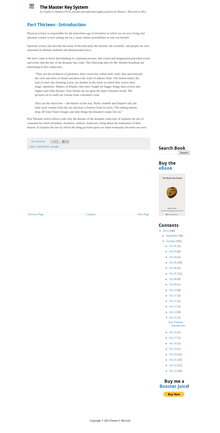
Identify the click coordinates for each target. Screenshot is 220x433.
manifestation (43, 146)
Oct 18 (173, 343)
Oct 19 (173, 348)
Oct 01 (173, 246)
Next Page (143, 214)
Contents (91, 214)
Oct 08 (173, 279)
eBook (165, 168)
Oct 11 (173, 295)
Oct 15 (173, 317)
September (172, 235)
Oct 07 (173, 273)
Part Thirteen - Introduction (56, 24)
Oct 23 (173, 370)
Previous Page (36, 214)
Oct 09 (173, 284)
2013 (166, 230)
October (171, 241)
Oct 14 (173, 312)
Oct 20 (173, 354)
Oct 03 (173, 251)
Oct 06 (173, 268)
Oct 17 (173, 337)
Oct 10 (173, 290)
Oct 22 (173, 365)
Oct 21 (173, 359)
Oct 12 (173, 301)
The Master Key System (64, 7)
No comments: (38, 141)
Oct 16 (173, 332)
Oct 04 (173, 257)
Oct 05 (173, 262)
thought (55, 146)
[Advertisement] (89, 182)
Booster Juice (174, 386)
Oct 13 (173, 306)
